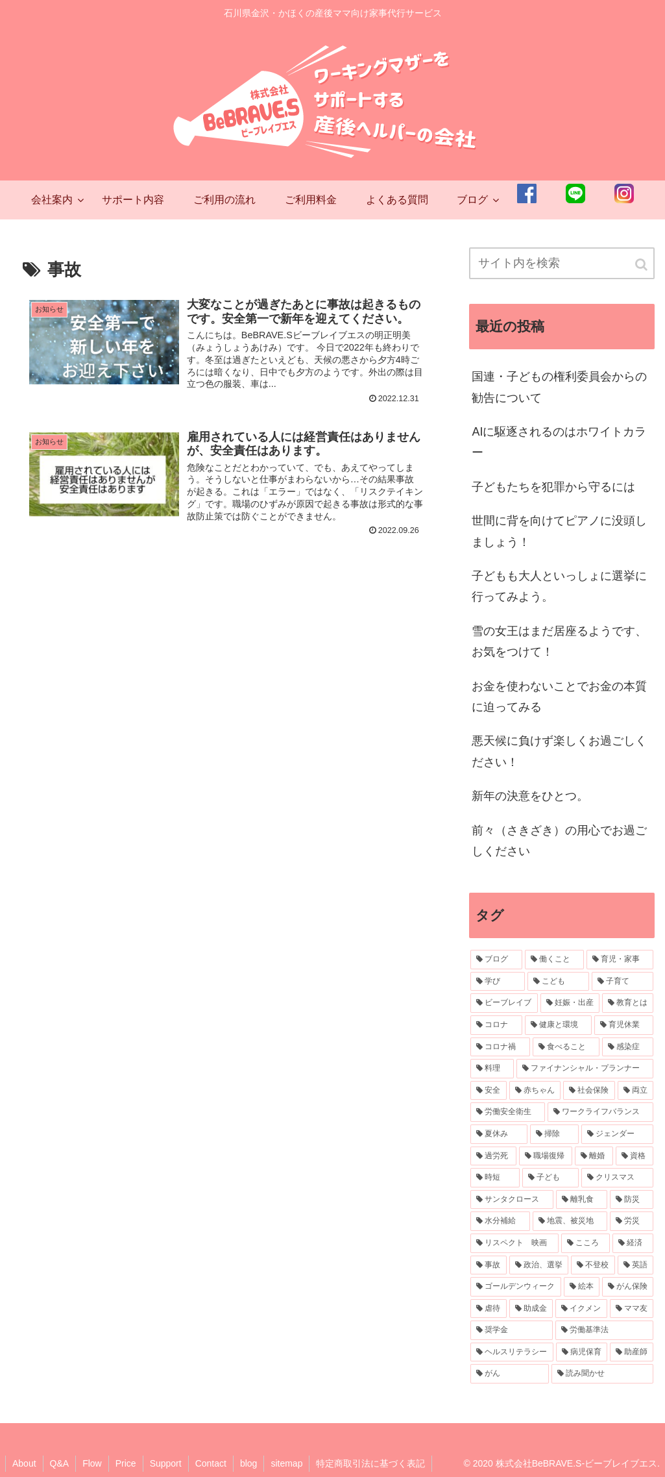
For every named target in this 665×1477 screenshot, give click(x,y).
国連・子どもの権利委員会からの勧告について (559, 387)
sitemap (286, 1463)
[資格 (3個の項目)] (634, 1156)
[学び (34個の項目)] (497, 981)
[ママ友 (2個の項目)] (631, 1309)
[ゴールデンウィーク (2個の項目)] (515, 1287)
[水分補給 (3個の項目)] (499, 1221)
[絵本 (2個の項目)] (581, 1287)
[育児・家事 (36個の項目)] (619, 959)
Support (166, 1463)
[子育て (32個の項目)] (622, 981)
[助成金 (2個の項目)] (531, 1309)
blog (248, 1463)
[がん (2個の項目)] (509, 1374)
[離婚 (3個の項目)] (593, 1156)
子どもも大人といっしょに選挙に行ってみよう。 (559, 586)
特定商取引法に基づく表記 (370, 1463)
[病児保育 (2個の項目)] (581, 1352)
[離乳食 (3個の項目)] (581, 1200)
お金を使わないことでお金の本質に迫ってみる (559, 697)
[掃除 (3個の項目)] (554, 1134)
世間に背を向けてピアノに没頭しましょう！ (559, 531)
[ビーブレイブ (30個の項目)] (503, 1003)
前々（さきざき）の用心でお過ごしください (559, 841)
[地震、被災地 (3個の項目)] (570, 1221)
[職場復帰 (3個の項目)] (545, 1156)
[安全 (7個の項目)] (488, 1090)
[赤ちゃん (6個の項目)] (535, 1090)
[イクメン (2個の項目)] (581, 1309)
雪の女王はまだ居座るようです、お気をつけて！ (559, 641)
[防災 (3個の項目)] (631, 1200)
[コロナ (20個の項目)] (496, 1025)
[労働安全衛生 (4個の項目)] (507, 1112)
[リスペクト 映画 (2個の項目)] (514, 1243)
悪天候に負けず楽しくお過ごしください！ (559, 751)
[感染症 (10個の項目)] (627, 1047)
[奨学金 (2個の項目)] (511, 1330)
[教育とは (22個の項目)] (627, 1003)
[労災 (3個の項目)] (631, 1221)
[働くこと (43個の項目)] (554, 959)
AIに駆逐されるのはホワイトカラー (559, 442)
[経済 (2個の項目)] (632, 1243)
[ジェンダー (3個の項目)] (617, 1134)
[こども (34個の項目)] (558, 981)
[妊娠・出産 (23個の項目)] (569, 1003)
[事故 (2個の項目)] (488, 1265)
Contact (210, 1463)
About (24, 1463)
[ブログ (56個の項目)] (496, 959)
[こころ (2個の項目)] (585, 1243)
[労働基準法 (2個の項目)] (604, 1330)
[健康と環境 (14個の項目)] (558, 1025)
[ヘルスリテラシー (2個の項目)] (511, 1352)
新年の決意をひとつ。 (530, 795)
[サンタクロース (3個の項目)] (511, 1200)
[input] (562, 263)
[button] (642, 264)
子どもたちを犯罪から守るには (553, 486)
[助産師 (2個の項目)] (631, 1352)
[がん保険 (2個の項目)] (627, 1287)
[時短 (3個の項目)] (494, 1177)
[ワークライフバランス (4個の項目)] (600, 1112)
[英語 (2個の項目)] (635, 1265)
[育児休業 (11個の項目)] (623, 1025)
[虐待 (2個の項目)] (488, 1309)
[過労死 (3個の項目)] (493, 1156)
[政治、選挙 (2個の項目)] (538, 1265)
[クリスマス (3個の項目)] (617, 1177)
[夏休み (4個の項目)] (498, 1134)
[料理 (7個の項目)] (492, 1068)
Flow (92, 1463)
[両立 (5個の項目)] (635, 1090)
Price (125, 1463)
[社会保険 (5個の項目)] (588, 1090)
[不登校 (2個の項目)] (592, 1265)
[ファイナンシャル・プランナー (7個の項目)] (584, 1068)
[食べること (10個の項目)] (566, 1047)
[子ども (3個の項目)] (550, 1177)
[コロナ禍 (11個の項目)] (499, 1047)
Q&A (59, 1463)
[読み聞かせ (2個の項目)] (602, 1374)
